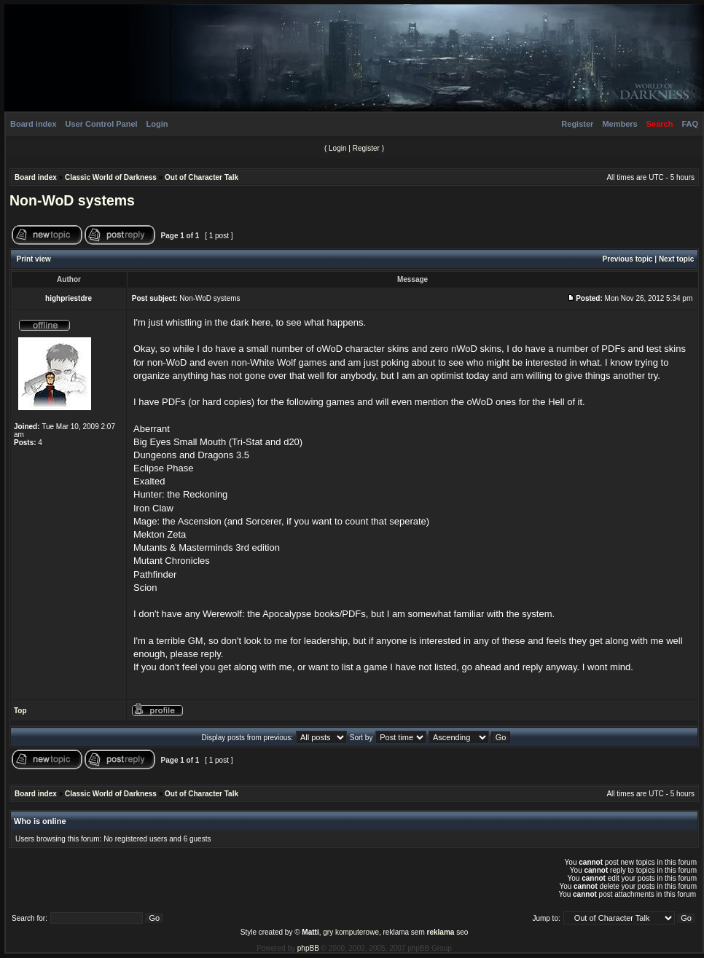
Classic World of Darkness (111, 177)
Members (619, 123)
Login (157, 123)
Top (20, 711)
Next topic (676, 259)
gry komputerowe (351, 932)
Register (577, 123)
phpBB (308, 948)
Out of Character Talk (201, 177)
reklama (441, 932)
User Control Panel (102, 123)
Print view (34, 259)
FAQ (689, 123)
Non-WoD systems (72, 200)
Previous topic (628, 259)
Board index (33, 123)
